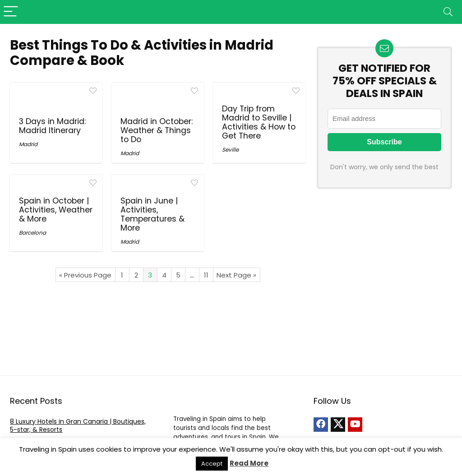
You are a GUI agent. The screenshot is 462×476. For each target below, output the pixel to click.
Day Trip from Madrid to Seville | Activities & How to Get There (259, 122)
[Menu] (11, 12)
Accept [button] (211, 463)
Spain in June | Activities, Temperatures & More (152, 214)
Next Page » (236, 275)
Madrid (28, 144)
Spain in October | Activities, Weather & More (55, 209)
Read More (249, 463)
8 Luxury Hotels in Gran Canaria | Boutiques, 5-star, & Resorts (78, 425)
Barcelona (32, 232)
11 (206, 275)
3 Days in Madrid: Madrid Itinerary (52, 126)
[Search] (448, 12)
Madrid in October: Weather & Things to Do (156, 130)
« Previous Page (85, 275)
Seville (230, 149)
